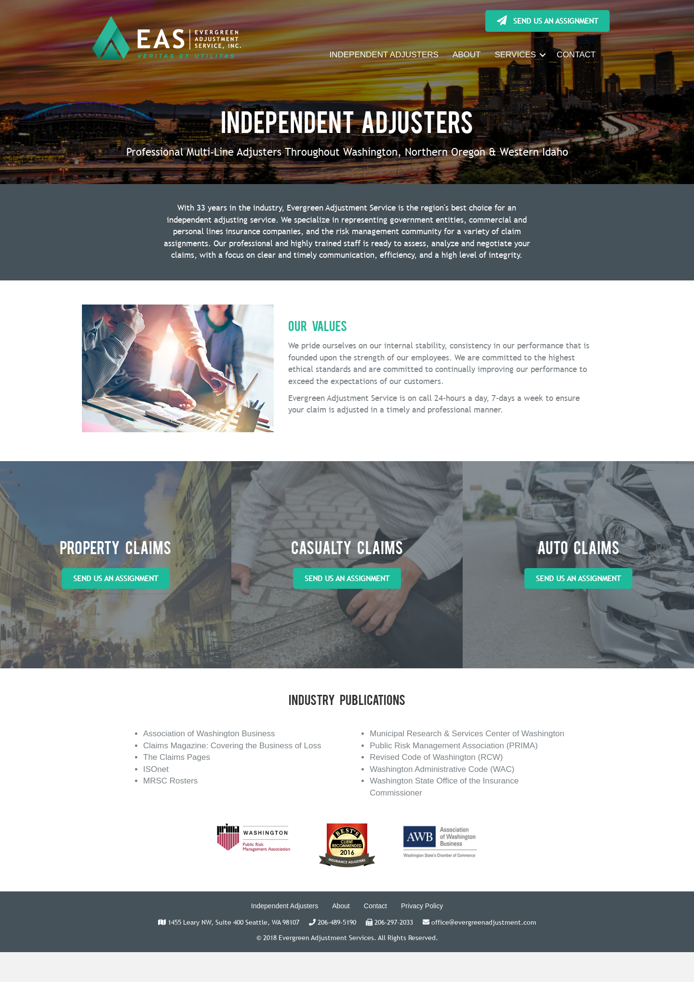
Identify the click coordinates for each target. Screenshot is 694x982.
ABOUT (467, 54)
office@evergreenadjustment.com (483, 922)
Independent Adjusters (284, 906)
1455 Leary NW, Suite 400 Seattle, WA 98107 (233, 922)
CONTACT (576, 54)
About (341, 906)
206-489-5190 (337, 922)
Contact (375, 906)
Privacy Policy (422, 906)
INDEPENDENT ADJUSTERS (383, 54)
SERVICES (515, 54)
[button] (547, 21)
